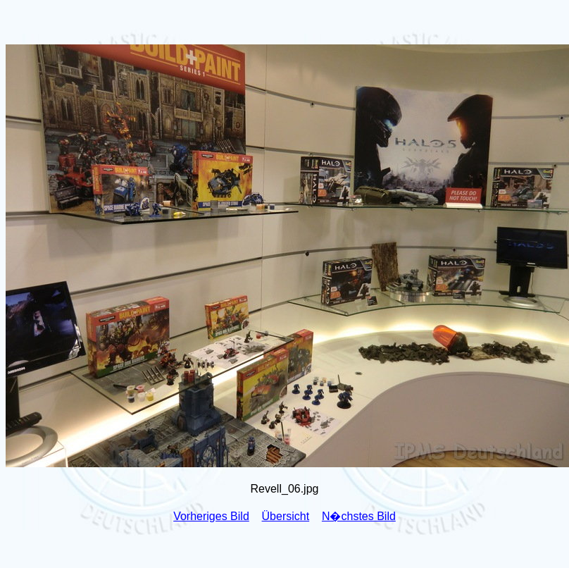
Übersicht (286, 516)
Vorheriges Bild (211, 516)
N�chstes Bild (359, 516)
